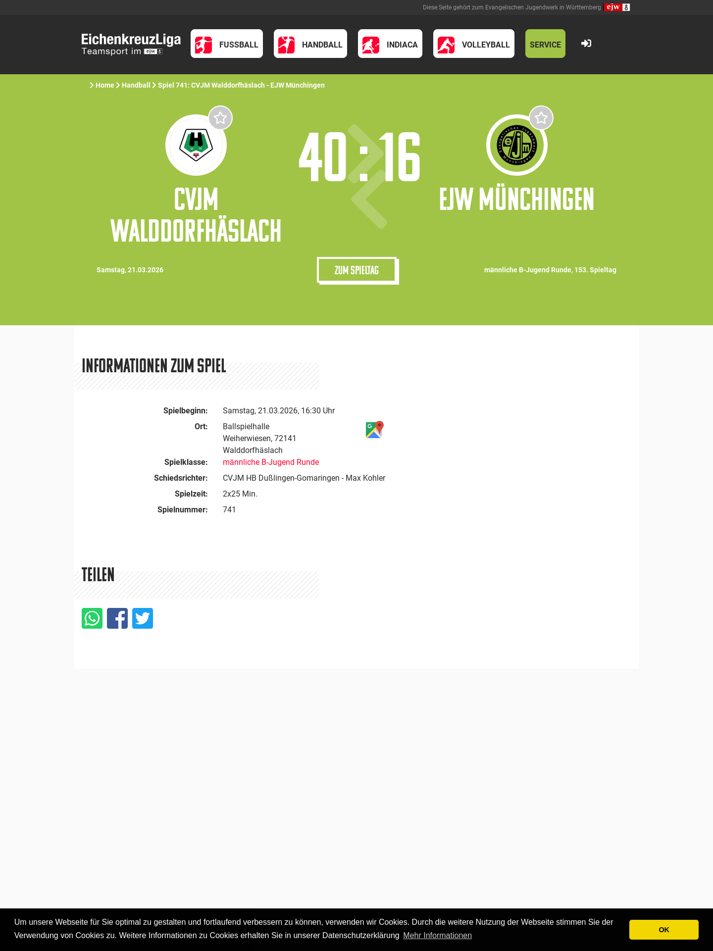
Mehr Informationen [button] (437, 935)
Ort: (201, 426)
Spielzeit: (191, 494)
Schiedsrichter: (181, 478)
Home (105, 85)
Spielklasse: (186, 462)
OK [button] (664, 930)
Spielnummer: (182, 509)
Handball (136, 85)
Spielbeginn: (185, 410)
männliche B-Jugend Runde (271, 462)
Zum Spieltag (357, 270)
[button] (227, 43)
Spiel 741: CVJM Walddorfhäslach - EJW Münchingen (242, 85)
